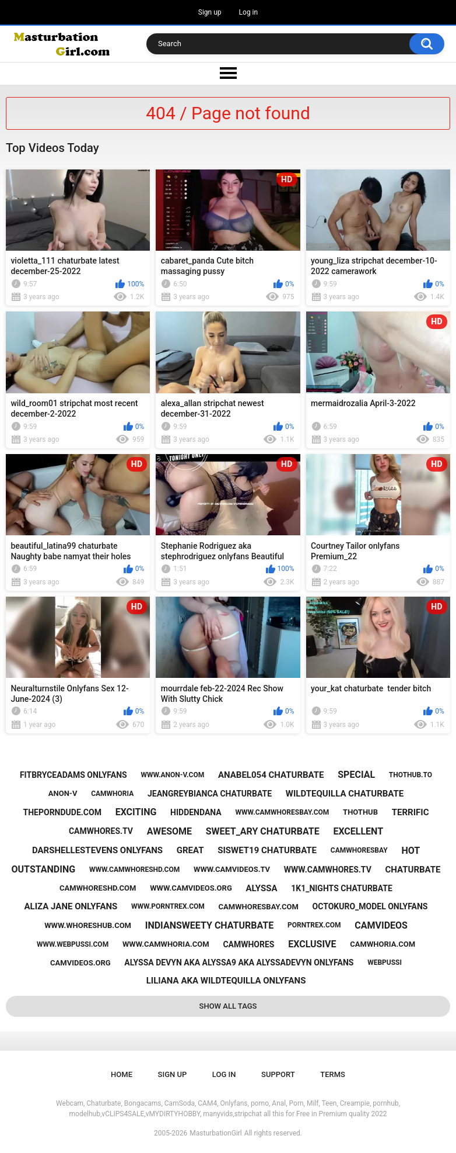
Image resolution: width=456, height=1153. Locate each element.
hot (410, 850)
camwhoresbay (359, 850)
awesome (169, 831)
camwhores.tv (101, 831)
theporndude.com (62, 812)
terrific (410, 812)
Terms (332, 1074)
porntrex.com (314, 925)
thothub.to (410, 775)
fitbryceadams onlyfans (73, 775)
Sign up (210, 12)
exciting (136, 812)
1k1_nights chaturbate (341, 888)
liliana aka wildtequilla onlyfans (226, 980)
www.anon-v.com (172, 775)
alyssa (262, 888)
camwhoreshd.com (97, 888)
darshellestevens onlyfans (97, 850)
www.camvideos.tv (232, 869)
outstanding (44, 869)
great (190, 850)
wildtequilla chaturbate (345, 793)
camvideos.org (80, 962)
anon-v (63, 793)
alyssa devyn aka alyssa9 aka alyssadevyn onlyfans (238, 962)
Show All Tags (228, 1006)
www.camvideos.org (191, 888)
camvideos (381, 925)
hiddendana (196, 812)
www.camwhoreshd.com (134, 869)
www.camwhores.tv (327, 869)
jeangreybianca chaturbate (210, 793)
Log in (248, 12)
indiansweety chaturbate (209, 925)
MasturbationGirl (215, 1133)
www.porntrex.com (168, 906)
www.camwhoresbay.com (282, 812)
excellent (358, 831)
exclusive (312, 944)
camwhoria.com (382, 944)
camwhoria (112, 794)
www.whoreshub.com (87, 925)
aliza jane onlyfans (71, 906)
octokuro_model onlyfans (370, 906)
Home (121, 1074)
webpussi (384, 962)
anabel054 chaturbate (271, 775)
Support (278, 1074)
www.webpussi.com (72, 944)
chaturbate (413, 869)
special (356, 774)
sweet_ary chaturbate (263, 831)
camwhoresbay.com (259, 906)
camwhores (248, 944)
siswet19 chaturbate (267, 850)
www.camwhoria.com (165, 944)
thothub (360, 812)
